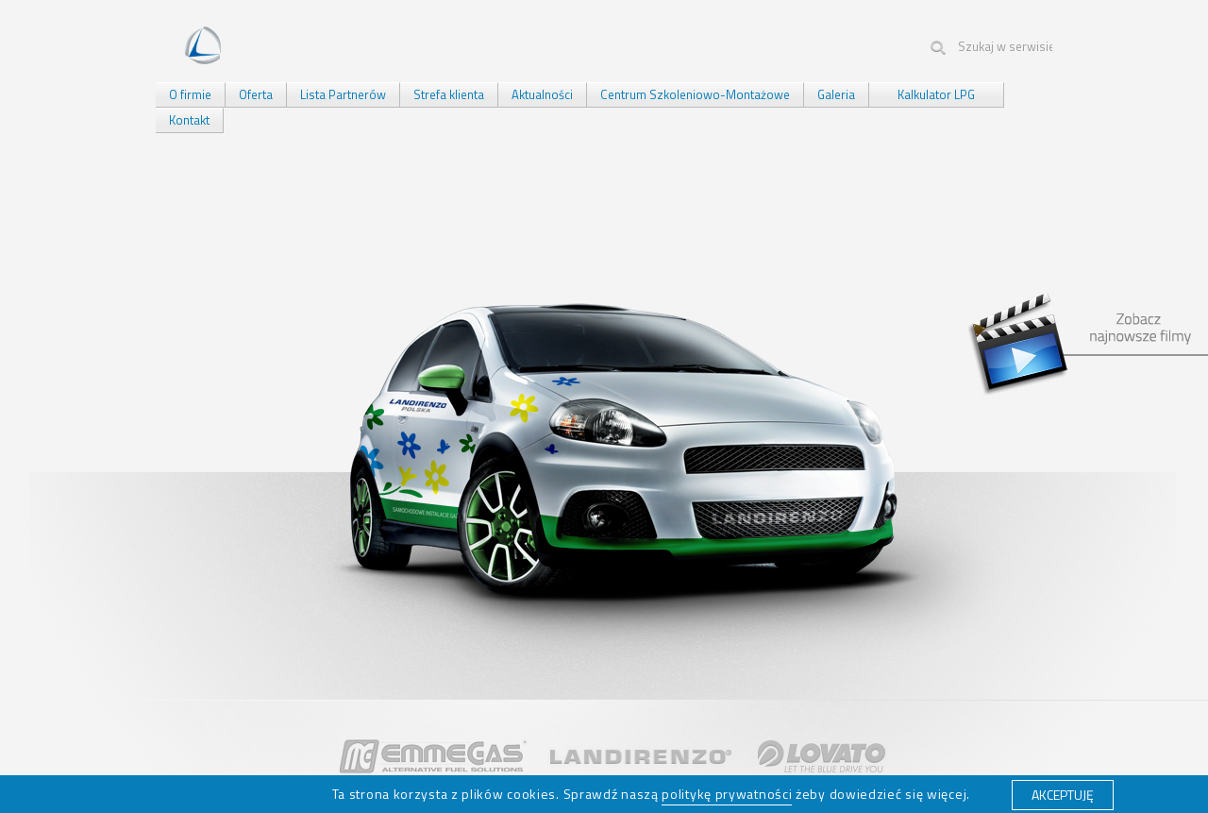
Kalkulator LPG (936, 94)
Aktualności (542, 94)
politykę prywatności (727, 794)
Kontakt (189, 119)
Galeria (836, 94)
